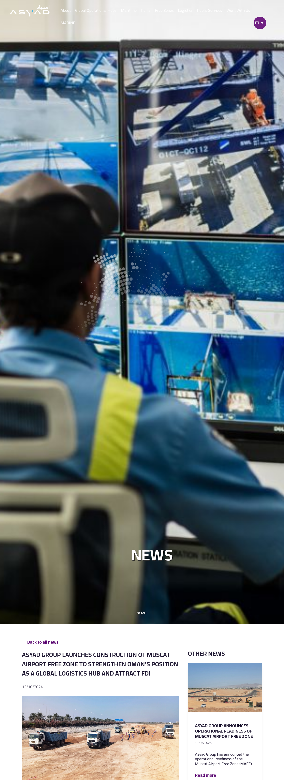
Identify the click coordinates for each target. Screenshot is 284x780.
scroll (142, 610)
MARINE (68, 22)
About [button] (66, 10)
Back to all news (40, 642)
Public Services (209, 10)
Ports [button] (145, 10)
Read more (208, 775)
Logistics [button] (185, 10)
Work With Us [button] (238, 10)
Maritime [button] (129, 10)
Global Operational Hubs (95, 10)
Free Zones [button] (164, 10)
